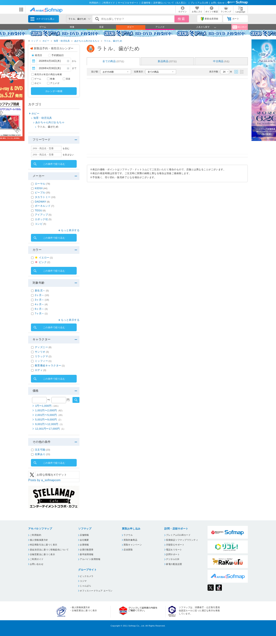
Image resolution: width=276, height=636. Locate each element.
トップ (34, 41)
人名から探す (203, 27)
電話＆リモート (174, 549)
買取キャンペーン (133, 544)
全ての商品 (113, 61)
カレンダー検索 (53, 91)
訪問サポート (173, 554)
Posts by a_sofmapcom (44, 480)
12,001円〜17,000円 (50, 428)
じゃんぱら (85, 585)
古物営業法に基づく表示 (42, 554)
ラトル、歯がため (113, 41)
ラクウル (128, 535)
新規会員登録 (209, 19)
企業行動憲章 (87, 549)
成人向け (239, 27)
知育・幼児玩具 (62, 41)
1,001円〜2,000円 (49, 410)
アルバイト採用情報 (90, 559)
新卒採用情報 (87, 554)
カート (233, 19)
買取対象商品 (130, 540)
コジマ (83, 581)
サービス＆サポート (128, 2)
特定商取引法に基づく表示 (43, 544)
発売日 (36, 55)
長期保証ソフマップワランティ (182, 540)
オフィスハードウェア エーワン (96, 590)
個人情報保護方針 (39, 540)
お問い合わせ (218, 2)
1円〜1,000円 (47, 405)
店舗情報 (145, 2)
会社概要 (84, 540)
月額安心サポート (175, 544)
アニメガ (160, 27)
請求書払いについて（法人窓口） (170, 2)
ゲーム (42, 27)
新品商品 (167, 61)
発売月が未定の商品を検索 (48, 74)
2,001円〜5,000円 (49, 414)
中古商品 (221, 61)
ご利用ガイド (108, 2)
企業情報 (84, 544)
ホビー (130, 27)
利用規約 (93, 2)
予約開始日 (56, 55)
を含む (66, 148)
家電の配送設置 (174, 564)
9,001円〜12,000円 (49, 424)
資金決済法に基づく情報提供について (49, 549)
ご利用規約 (35, 535)
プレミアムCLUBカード (178, 535)
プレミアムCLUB (199, 2)
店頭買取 (128, 549)
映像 (72, 27)
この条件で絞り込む (54, 164)
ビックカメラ (87, 576)
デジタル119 (172, 559)
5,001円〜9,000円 (49, 419)
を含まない (68, 154)
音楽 (101, 27)
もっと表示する (70, 230)
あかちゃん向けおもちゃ (86, 41)
